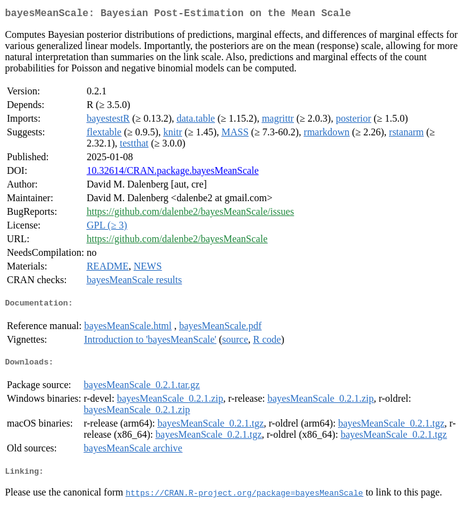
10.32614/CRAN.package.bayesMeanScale (172, 173)
